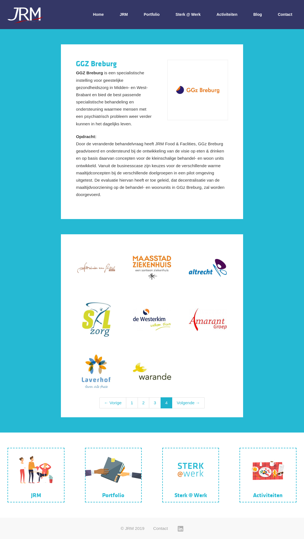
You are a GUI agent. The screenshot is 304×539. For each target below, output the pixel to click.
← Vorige (113, 402)
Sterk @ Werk (188, 14)
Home (98, 14)
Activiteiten (227, 14)
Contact (285, 14)
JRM (124, 14)
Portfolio (152, 14)
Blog (257, 14)
